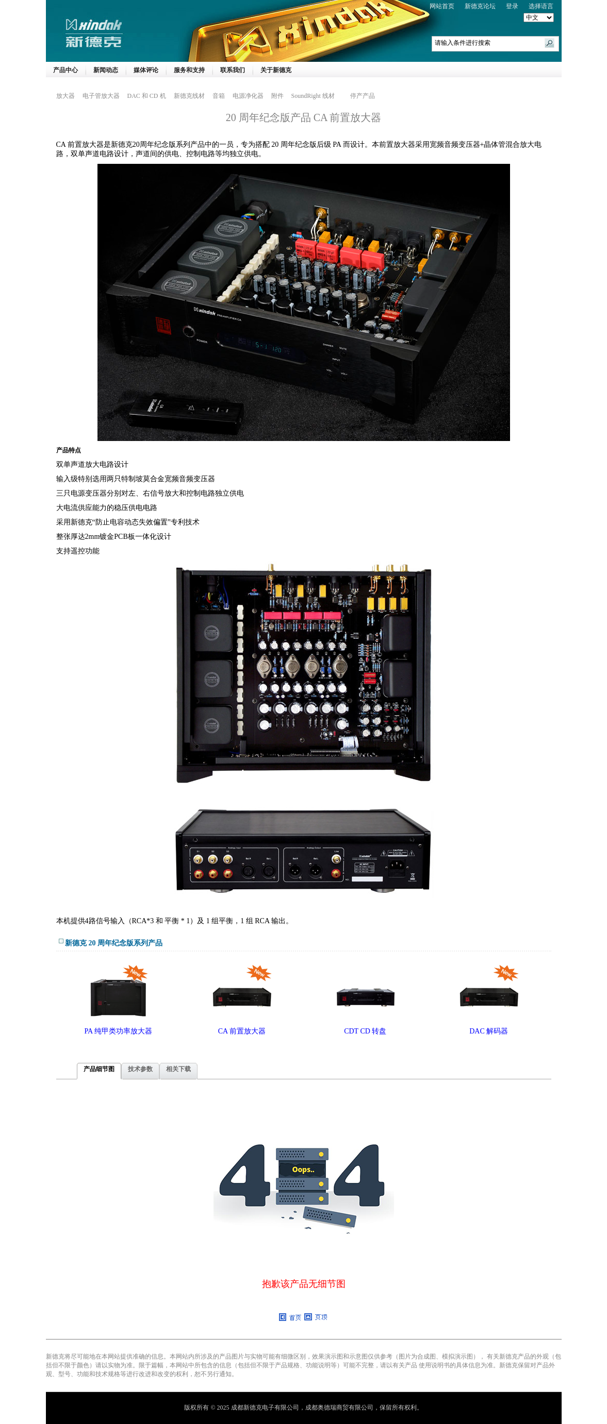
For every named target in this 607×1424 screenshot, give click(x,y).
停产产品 (362, 95)
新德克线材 (189, 95)
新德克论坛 (480, 6)
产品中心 (65, 70)
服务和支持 (189, 70)
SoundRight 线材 (313, 95)
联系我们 (232, 70)
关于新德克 (275, 70)
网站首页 (442, 6)
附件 (277, 95)
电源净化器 (248, 95)
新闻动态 (105, 70)
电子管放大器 (101, 95)
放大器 (65, 95)
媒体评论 (146, 70)
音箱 (218, 95)
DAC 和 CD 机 (146, 95)
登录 (512, 6)
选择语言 (541, 6)
